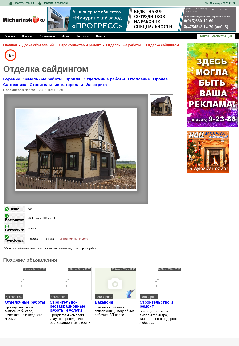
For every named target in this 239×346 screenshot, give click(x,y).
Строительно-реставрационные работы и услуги (67, 306)
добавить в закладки (53, 2)
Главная (10, 45)
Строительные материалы (56, 85)
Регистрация (222, 36)
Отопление (139, 79)
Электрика (96, 85)
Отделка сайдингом (162, 45)
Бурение (11, 79)
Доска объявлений (38, 45)
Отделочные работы (123, 45)
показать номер (75, 239)
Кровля (73, 79)
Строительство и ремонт (80, 45)
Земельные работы (42, 79)
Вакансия (104, 302)
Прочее (160, 79)
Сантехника (15, 85)
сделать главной (21, 2)
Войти (204, 36)
